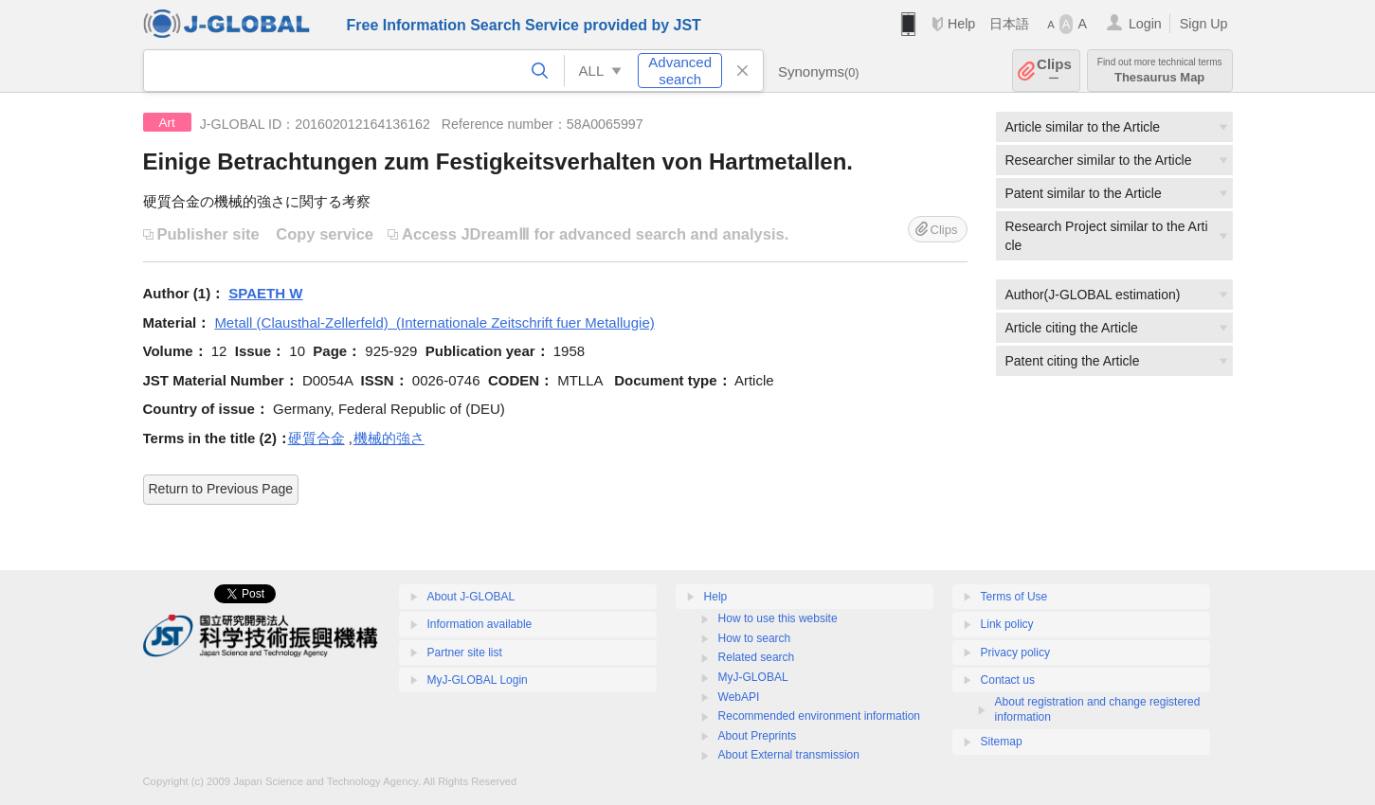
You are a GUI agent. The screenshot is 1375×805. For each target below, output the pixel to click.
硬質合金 (316, 438)
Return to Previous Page (221, 488)
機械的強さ (389, 438)
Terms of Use (1014, 596)
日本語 (1009, 23)
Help (961, 23)
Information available (480, 624)
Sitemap (1001, 741)
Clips (1054, 70)
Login (1145, 23)
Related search (756, 657)
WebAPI (739, 697)
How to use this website (778, 618)
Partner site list (464, 652)
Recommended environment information (819, 716)
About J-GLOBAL (471, 596)
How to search (754, 638)
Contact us (1008, 680)
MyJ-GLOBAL (753, 677)
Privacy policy (1015, 652)
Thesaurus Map (1159, 70)
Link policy (1007, 624)
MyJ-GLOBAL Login (477, 680)
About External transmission (788, 754)
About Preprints (757, 735)
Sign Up (1204, 23)
